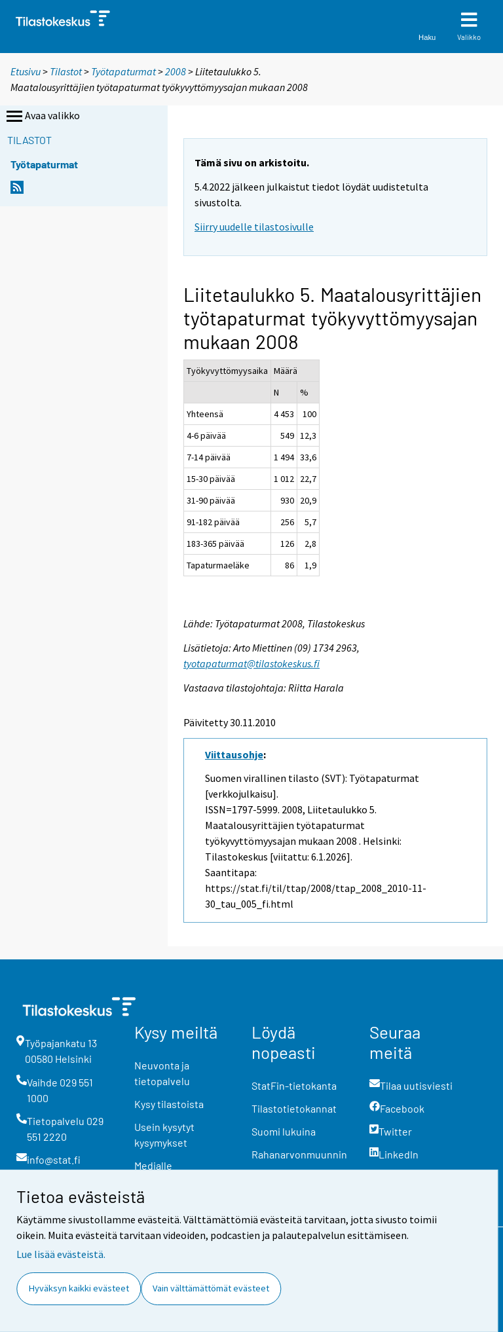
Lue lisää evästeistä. (60, 1254)
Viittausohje (234, 754)
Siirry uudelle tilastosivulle (254, 226)
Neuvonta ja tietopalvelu (162, 1073)
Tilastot (66, 71)
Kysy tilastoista (169, 1104)
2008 (175, 71)
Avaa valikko (42, 116)
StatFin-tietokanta (294, 1085)
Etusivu (25, 71)
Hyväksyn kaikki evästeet (79, 1288)
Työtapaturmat (123, 71)
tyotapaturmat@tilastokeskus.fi (251, 663)
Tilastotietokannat (294, 1108)
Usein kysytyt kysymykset (164, 1134)
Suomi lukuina (284, 1131)
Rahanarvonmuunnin (299, 1154)
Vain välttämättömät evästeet (211, 1288)
